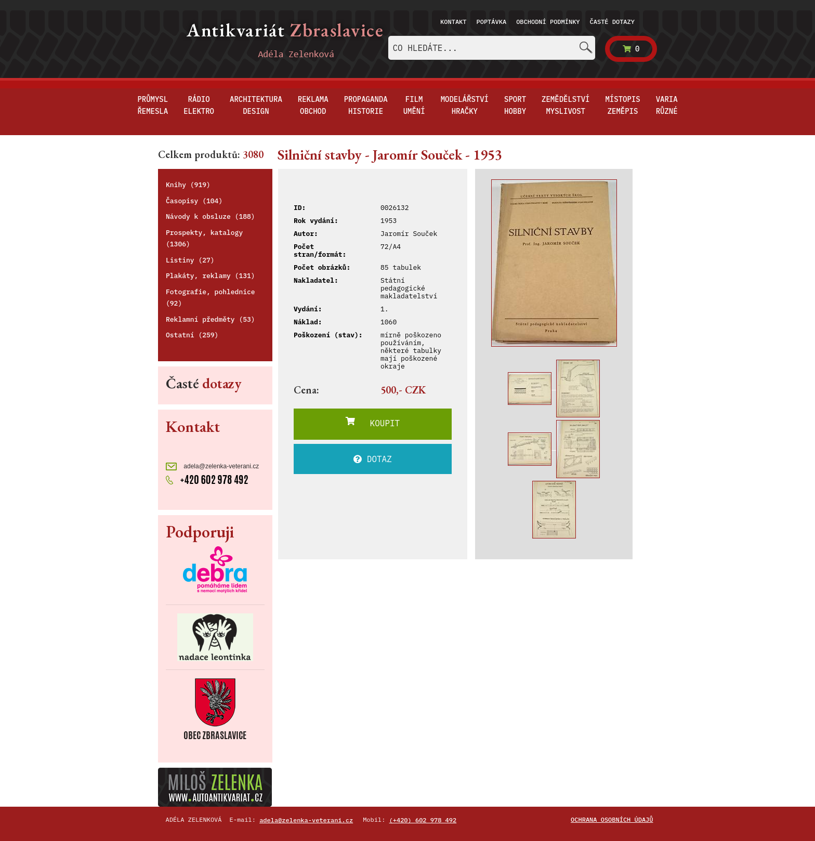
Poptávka (492, 21)
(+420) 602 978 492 (423, 820)
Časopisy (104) (194, 200)
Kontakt (453, 21)
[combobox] (492, 47)
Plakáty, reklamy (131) (210, 275)
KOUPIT (373, 422)
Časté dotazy (612, 21)
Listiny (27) (190, 260)
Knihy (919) (188, 184)
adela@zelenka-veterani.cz (212, 466)
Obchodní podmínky (548, 21)
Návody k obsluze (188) (210, 216)
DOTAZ (372, 459)
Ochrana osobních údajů (612, 819)
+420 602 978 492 (207, 478)
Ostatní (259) (192, 335)
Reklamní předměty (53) (210, 319)
